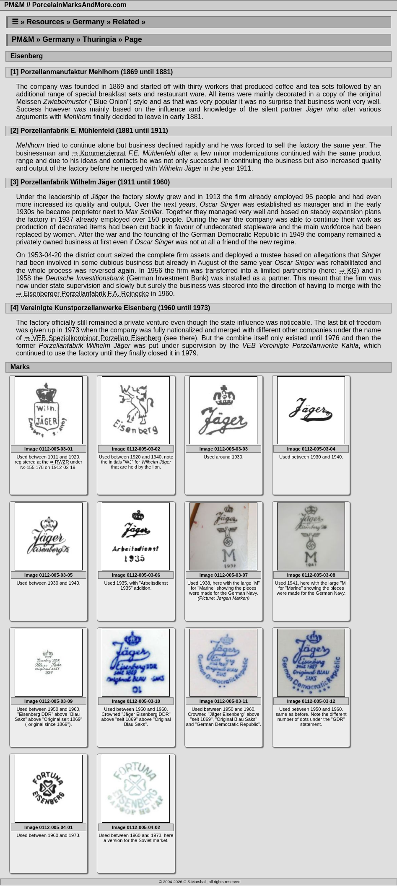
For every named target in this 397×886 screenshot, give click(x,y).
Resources (45, 22)
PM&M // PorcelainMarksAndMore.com (65, 4)
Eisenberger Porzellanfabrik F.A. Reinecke (86, 293)
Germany (88, 22)
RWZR (62, 461)
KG (352, 270)
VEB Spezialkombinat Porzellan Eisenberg (96, 338)
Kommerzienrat (102, 153)
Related (126, 22)
